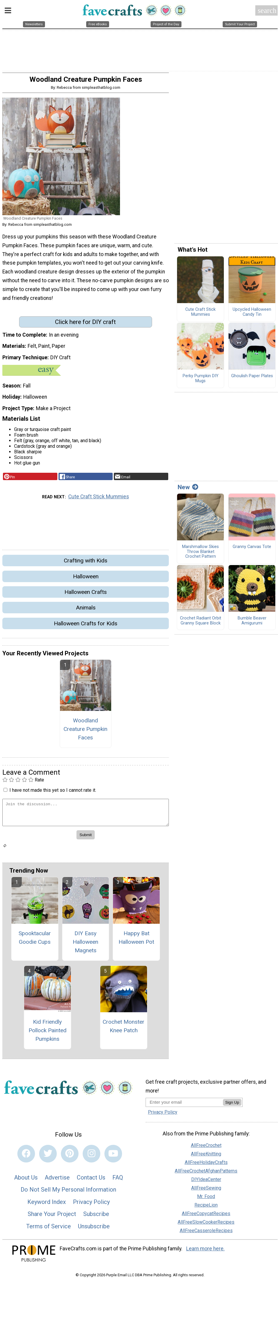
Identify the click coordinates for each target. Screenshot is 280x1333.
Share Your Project (52, 1217)
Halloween (86, 579)
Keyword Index (46, 1204)
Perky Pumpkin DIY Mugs (201, 381)
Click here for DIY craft (85, 324)
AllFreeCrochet (206, 1148)
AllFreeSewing (206, 1191)
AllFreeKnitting (206, 1157)
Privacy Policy (91, 1204)
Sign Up (232, 1105)
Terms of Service (48, 1229)
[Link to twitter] (48, 1156)
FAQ (117, 1180)
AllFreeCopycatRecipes (206, 1216)
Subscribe (96, 1217)
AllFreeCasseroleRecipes (206, 1233)
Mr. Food (206, 1199)
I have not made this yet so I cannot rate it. (52, 793)
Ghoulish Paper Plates (252, 379)
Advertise (57, 1180)
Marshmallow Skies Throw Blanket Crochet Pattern (200, 555)
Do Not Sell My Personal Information (68, 1192)
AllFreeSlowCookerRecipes (206, 1225)
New (188, 490)
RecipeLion (206, 1208)
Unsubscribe (94, 1229)
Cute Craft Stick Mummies (98, 500)
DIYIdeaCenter (206, 1182)
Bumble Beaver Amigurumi (252, 624)
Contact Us (91, 1180)
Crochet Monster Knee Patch (123, 1029)
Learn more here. (205, 1252)
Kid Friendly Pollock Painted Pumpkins (47, 1033)
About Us (26, 1180)
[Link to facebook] (26, 1156)
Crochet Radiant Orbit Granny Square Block (200, 624)
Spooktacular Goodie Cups (35, 940)
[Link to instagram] (91, 1156)
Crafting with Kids (85, 563)
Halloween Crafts (85, 595)
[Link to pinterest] (70, 1156)
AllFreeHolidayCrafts (206, 1165)
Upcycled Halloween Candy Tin (252, 315)
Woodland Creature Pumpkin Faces (85, 732)
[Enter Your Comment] (85, 815)
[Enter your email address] (184, 1105)
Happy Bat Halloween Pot (136, 940)
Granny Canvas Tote (252, 550)
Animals (86, 610)
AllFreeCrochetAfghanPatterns (206, 1174)
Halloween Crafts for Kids (85, 626)
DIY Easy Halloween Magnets (85, 945)
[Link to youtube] (113, 1156)
